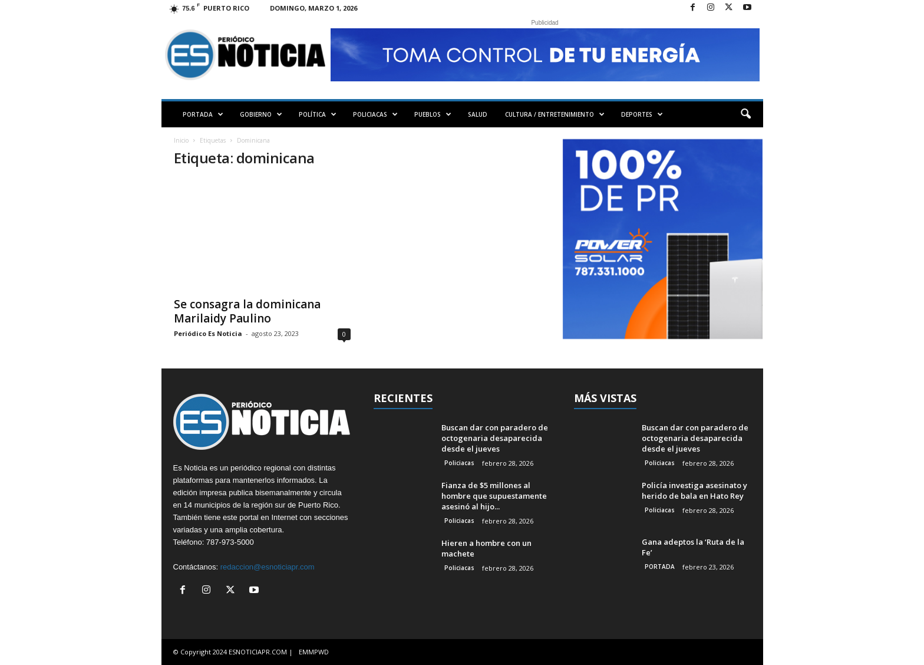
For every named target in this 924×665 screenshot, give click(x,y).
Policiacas (459, 463)
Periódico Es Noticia (208, 333)
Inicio (181, 140)
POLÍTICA (317, 114)
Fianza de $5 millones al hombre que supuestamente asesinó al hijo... (494, 496)
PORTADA (203, 114)
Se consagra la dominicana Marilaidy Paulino (247, 311)
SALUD (477, 114)
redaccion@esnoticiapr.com (267, 566)
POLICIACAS (375, 114)
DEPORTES (642, 114)
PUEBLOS (432, 114)
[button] (745, 114)
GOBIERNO (261, 114)
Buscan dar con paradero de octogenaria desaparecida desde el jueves (494, 438)
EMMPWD (314, 651)
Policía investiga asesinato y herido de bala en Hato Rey (694, 490)
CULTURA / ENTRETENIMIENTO (555, 114)
